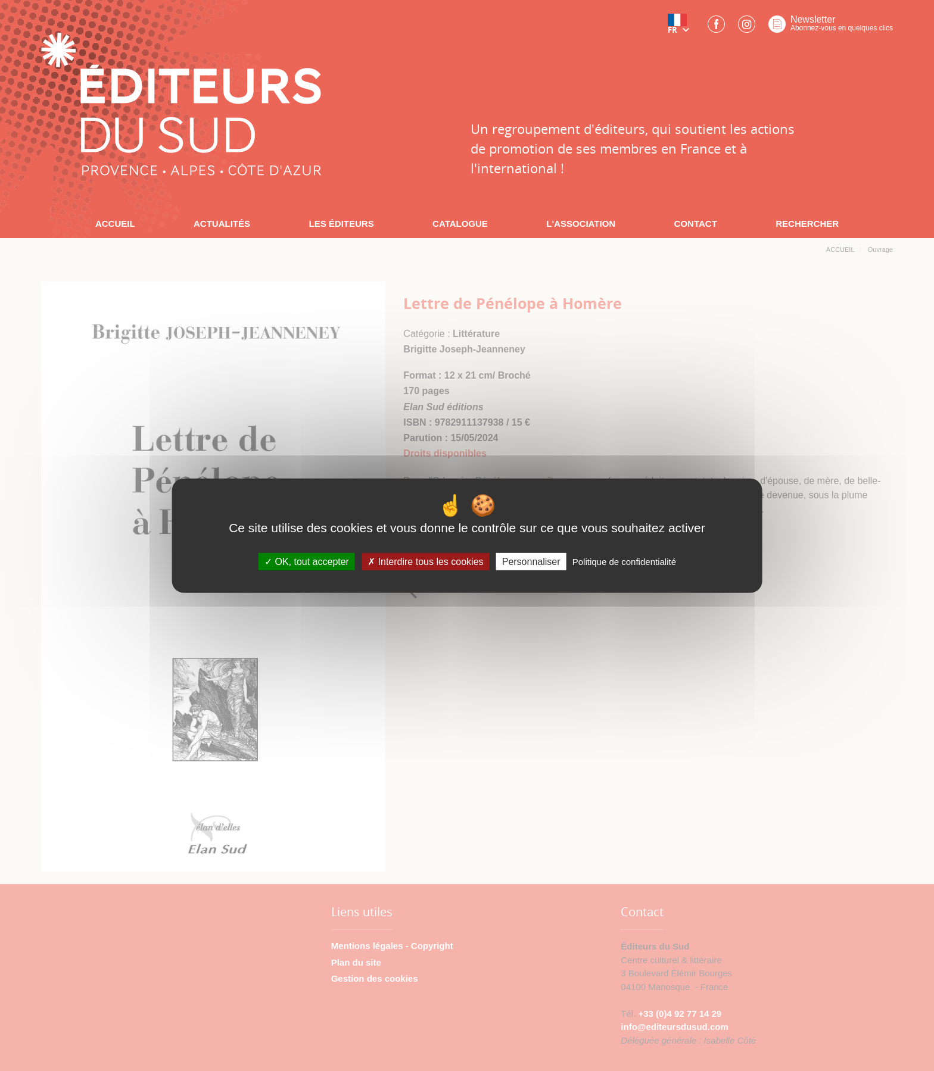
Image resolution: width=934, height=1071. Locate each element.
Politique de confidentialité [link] (624, 562)
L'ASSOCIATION (580, 223)
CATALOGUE (460, 223)
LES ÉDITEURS (341, 223)
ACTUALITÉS (222, 223)
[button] (681, 28)
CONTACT (695, 223)
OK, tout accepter (306, 562)
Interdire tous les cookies (425, 562)
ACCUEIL (115, 223)
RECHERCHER (807, 223)
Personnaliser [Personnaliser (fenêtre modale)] (531, 562)
